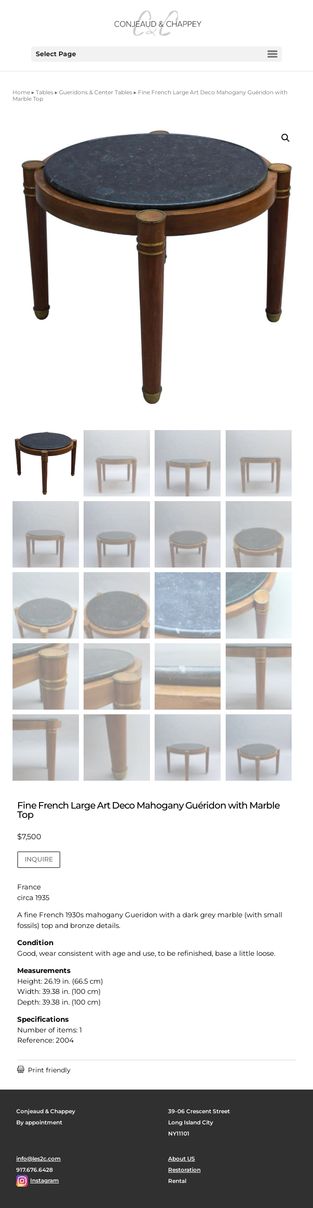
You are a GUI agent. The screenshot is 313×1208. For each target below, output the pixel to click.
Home (21, 92)
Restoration (184, 1169)
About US (181, 1158)
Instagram (44, 1180)
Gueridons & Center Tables (95, 92)
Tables (44, 92)
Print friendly (44, 1070)
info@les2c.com (38, 1158)
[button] (285, 138)
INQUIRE (39, 859)
